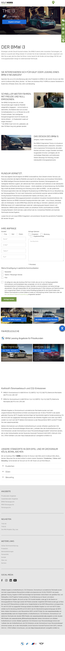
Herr (13, 234)
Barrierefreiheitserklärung (37, 639)
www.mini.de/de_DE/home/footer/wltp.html (24, 605)
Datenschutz (19, 639)
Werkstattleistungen (7, 538)
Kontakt (3, 544)
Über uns (4, 546)
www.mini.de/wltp (6, 600)
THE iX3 (3, 510)
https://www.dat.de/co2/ (38, 614)
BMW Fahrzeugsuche (7, 488)
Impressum (26, 639)
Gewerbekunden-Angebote (9, 485)
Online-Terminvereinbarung (9, 532)
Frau (5, 234)
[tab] (31, 452)
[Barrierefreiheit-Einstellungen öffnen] (62, 328)
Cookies (47, 639)
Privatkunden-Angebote (8, 482)
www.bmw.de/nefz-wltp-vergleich (42, 602)
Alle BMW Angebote (14, 319)
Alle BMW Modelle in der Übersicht (46, 319)
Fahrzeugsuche (6, 494)
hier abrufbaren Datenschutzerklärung (16, 294)
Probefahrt (4, 535)
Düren (55, 445)
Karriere (3, 549)
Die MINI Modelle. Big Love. (9, 516)
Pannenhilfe (5, 541)
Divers (21, 234)
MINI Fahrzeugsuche (7, 491)
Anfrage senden (9, 299)
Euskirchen (48, 445)
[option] (16, 353)
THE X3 (3, 513)
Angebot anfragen (14, 22)
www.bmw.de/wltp (53, 597)
